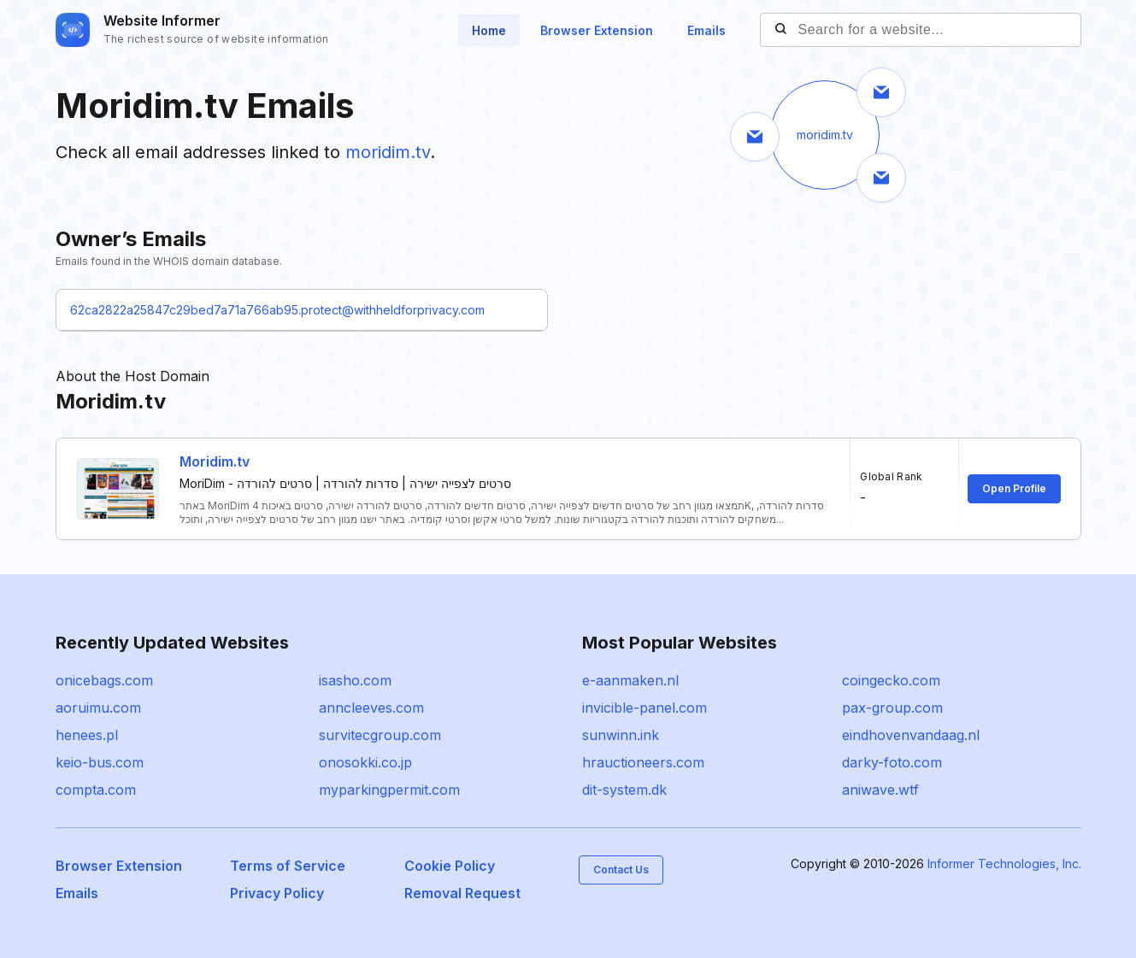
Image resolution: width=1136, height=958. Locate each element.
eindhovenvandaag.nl (911, 734)
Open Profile (1014, 488)
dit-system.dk (624, 789)
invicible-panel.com (644, 707)
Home (489, 30)
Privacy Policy (277, 893)
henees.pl (87, 734)
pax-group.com (892, 707)
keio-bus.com (100, 762)
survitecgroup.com (380, 734)
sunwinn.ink (620, 734)
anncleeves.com (371, 707)
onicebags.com (104, 680)
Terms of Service (287, 865)
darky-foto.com (892, 762)
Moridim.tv (215, 461)
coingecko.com (891, 680)
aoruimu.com (98, 707)
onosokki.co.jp (365, 762)
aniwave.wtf (880, 789)
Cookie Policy (449, 865)
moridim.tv (387, 152)
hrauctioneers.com (643, 762)
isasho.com (355, 680)
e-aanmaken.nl (630, 680)
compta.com (96, 789)
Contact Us (621, 869)
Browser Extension (596, 30)
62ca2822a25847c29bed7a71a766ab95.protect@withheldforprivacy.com (277, 310)
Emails (706, 30)
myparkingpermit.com (389, 789)
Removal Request (462, 893)
